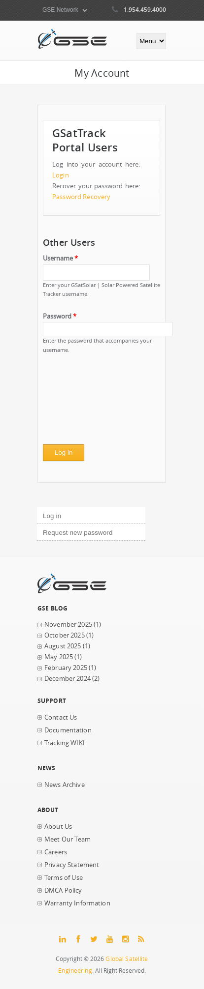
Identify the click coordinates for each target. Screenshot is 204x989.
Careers (55, 852)
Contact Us (60, 717)
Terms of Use (63, 877)
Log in (69, 515)
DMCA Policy (63, 890)
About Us (58, 826)
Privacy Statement (71, 865)
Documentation (68, 730)
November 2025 (68, 624)
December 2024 (67, 678)
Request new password (77, 532)
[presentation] (83, 402)
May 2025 (58, 657)
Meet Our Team (67, 839)
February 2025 (65, 668)
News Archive (64, 785)
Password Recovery (81, 197)
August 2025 (62, 646)
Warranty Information (77, 903)
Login (60, 175)
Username (60, 258)
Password (59, 316)
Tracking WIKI (64, 743)
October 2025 (64, 635)
